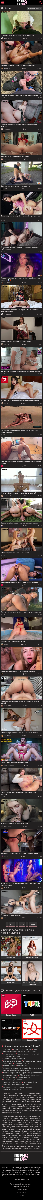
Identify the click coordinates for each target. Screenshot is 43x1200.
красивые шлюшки (22, 1063)
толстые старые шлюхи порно (14, 1073)
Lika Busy (5, 644)
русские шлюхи (24, 1077)
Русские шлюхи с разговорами (14, 1059)
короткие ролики (9, 1051)
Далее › (33, 924)
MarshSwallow (6, 38)
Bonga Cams (6, 466)
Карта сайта (21, 1192)
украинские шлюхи (10, 1075)
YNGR (4, 189)
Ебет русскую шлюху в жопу (30, 1075)
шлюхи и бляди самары (12, 1089)
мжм (35, 1049)
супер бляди (8, 1063)
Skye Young (5, 344)
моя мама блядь (9, 1077)
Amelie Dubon (6, 706)
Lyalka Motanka (6, 826)
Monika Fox (5, 68)
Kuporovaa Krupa (7, 159)
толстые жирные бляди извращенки (17, 1070)
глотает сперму (9, 1054)
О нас (21, 1195)
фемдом (28, 1049)
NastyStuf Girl (6, 314)
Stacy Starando (6, 129)
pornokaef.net (25, 1167)
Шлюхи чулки (22, 1066)
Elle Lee (4, 403)
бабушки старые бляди (12, 1061)
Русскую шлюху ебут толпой (28, 1054)
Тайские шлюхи (9, 1066)
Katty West (5, 283)
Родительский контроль (21, 1187)
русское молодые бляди (32, 1061)
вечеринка (7, 1049)
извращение (18, 1049)
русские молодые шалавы (13, 1080)
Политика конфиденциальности (21, 1184)
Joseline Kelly (6, 496)
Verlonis (4, 918)
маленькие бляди (30, 1082)
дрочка (33, 1051)
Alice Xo (4, 856)
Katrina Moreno (6, 526)
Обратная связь (21, 1189)
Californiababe (6, 674)
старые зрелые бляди (11, 1056)
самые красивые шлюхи (12, 1082)
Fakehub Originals (7, 765)
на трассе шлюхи (35, 1073)
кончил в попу (23, 1051)
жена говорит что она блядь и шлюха (17, 1087)
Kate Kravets (6, 736)
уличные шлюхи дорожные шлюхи (16, 1084)
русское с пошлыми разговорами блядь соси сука (22, 1068)
